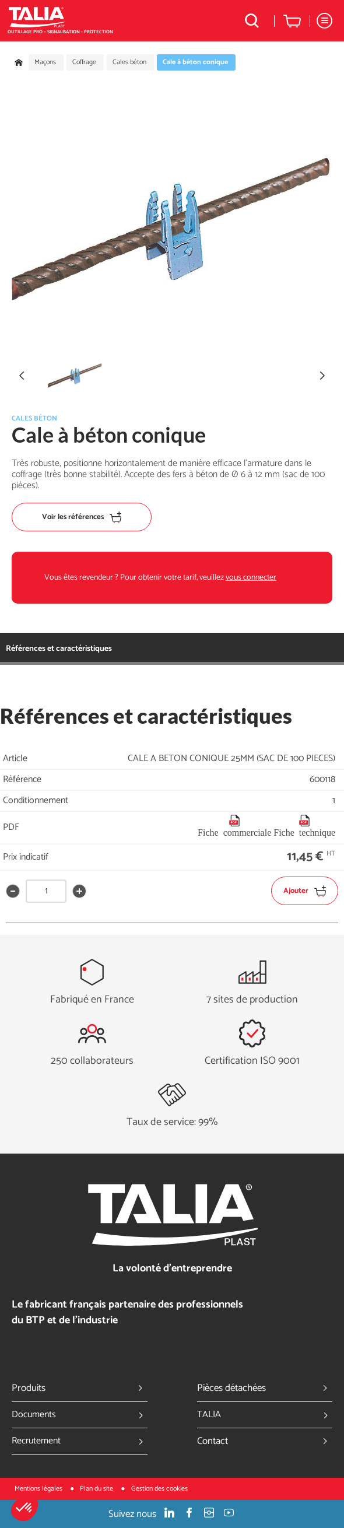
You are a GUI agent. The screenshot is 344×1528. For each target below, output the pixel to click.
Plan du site (97, 1488)
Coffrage (84, 62)
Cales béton (129, 62)
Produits (80, 1388)
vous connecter (251, 577)
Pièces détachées (265, 1388)
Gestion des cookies (159, 1488)
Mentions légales (39, 1488)
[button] (24, 1508)
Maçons (45, 62)
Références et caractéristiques (59, 649)
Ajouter (304, 891)
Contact (265, 1441)
